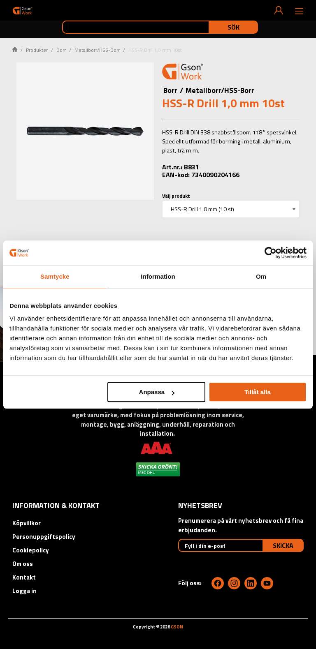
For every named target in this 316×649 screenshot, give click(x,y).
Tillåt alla (257, 391)
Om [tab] (261, 276)
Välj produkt (176, 196)
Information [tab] (158, 276)
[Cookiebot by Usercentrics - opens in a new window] (271, 253)
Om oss (22, 563)
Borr (61, 50)
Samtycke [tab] (55, 276)
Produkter (37, 50)
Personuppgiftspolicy (43, 536)
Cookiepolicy (30, 550)
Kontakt (24, 577)
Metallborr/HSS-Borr (97, 50)
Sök (233, 27)
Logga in (24, 591)
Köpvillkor (26, 523)
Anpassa (157, 391)
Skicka (283, 545)
